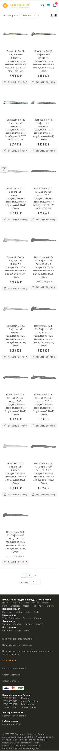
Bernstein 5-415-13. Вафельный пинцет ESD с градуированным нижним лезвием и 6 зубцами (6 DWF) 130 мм (43, 233)
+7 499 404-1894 (9, 596)
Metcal (26, 504)
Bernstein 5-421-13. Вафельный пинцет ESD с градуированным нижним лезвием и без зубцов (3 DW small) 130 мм (43, 181)
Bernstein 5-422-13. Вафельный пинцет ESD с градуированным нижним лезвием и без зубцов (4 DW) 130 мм (43, 388)
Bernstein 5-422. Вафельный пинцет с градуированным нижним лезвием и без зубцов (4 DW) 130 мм (43, 60)
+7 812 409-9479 (9, 599)
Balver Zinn (7, 510)
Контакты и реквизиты (14, 567)
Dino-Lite (27, 516)
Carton (37, 516)
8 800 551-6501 (10, 606)
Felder (28, 510)
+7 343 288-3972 (9, 602)
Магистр (49, 504)
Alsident (45, 501)
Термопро (37, 504)
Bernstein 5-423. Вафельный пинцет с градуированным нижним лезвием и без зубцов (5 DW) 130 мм (15, 285)
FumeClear (15, 504)
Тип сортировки (10, 15)
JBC (20, 501)
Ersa (13, 501)
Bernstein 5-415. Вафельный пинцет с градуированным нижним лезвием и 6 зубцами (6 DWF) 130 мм (15, 181)
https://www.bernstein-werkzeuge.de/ (20, 647)
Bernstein (7, 529)
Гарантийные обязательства (17, 537)
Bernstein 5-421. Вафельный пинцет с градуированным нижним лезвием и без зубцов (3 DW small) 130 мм (15, 60)
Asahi (36, 510)
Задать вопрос (9, 558)
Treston (6, 522)
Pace (27, 501)
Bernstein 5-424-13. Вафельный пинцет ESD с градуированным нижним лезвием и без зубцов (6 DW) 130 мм (43, 285)
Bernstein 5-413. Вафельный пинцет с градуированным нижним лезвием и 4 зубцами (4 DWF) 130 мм (43, 129)
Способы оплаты (10, 579)
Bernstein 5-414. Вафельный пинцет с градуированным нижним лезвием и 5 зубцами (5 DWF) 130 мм (15, 388)
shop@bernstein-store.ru (14, 614)
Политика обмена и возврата (17, 543)
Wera (26, 529)
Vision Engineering (11, 516)
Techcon (29, 522)
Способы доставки (11, 573)
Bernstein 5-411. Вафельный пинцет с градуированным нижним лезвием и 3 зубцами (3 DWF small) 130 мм (15, 129)
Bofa (4, 504)
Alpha (19, 510)
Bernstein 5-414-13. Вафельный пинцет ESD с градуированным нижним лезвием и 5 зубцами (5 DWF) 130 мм (43, 336)
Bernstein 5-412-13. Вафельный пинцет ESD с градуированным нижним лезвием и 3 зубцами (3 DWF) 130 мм (15, 336)
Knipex (18, 529)
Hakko (5, 501)
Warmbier (17, 522)
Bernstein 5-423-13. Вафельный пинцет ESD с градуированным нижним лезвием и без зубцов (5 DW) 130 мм (15, 440)
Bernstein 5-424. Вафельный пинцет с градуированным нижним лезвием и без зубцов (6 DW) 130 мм (15, 233)
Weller (35, 501)
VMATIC (39, 522)
